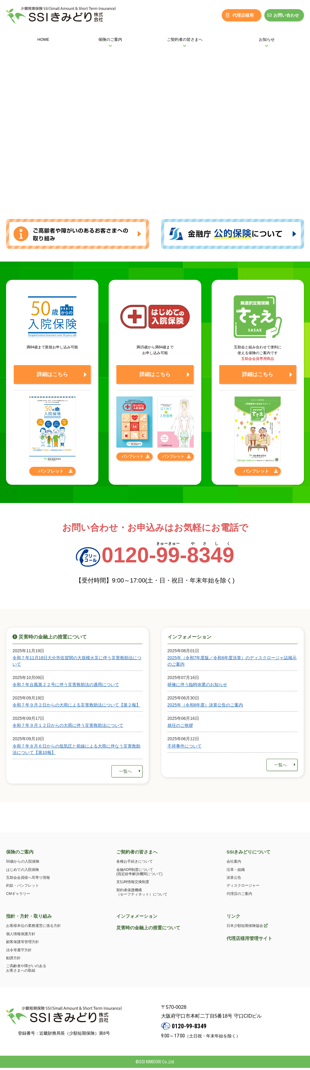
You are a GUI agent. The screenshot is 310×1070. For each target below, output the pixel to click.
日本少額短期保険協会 (247, 928)
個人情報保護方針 (20, 936)
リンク (233, 918)
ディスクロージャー (243, 888)
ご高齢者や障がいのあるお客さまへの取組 (26, 970)
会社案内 (234, 864)
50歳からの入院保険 (22, 864)
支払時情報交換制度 (132, 884)
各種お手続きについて (134, 864)
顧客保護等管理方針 (22, 944)
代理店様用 (240, 15)
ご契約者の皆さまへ (136, 854)
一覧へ (129, 773)
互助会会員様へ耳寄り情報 (28, 880)
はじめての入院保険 (22, 872)
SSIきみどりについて (248, 854)
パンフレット (55, 473)
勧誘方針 (13, 960)
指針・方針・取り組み (29, 918)
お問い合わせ (283, 15)
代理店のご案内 (239, 896)
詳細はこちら (52, 375)
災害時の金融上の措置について (148, 930)
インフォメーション (136, 918)
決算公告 (234, 880)
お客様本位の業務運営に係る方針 (33, 928)
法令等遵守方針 (19, 952)
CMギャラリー (18, 896)
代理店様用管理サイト (249, 940)
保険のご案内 (19, 854)
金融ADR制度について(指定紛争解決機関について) (139, 874)
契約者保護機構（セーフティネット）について (141, 894)
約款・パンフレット (22, 888)
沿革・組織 (236, 872)
